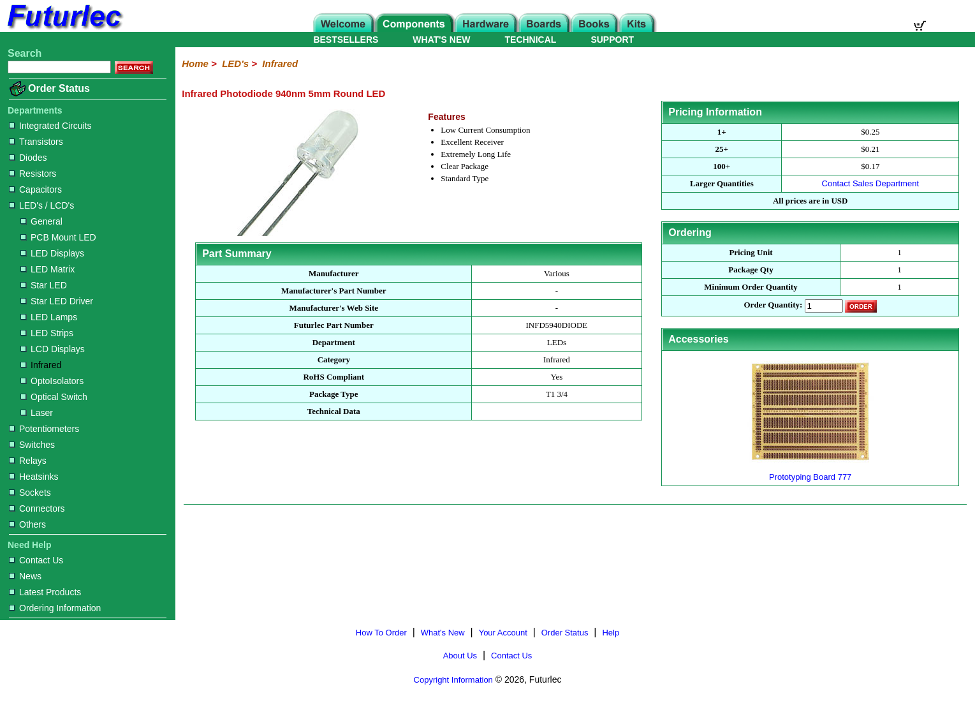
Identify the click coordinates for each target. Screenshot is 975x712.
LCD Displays (52, 349)
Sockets (30, 492)
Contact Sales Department (870, 183)
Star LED (43, 285)
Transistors (36, 142)
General (41, 221)
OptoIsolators (52, 381)
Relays (28, 461)
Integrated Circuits (50, 126)
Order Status (59, 88)
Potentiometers (44, 429)
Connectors (37, 508)
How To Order (381, 632)
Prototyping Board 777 (810, 472)
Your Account (503, 632)
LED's (235, 63)
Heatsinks (33, 476)
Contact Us (36, 560)
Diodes (28, 157)
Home (195, 63)
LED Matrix (47, 269)
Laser (36, 413)
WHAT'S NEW (441, 39)
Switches (32, 445)
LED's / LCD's (41, 205)
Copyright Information (453, 680)
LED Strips (46, 333)
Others (27, 524)
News (25, 576)
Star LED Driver (56, 301)
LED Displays (52, 253)
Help (610, 632)
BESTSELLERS (345, 39)
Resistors (32, 173)
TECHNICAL (531, 39)
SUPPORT (612, 39)
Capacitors (35, 189)
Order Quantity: (773, 305)
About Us (460, 655)
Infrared (40, 365)
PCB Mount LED (58, 237)
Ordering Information (55, 608)
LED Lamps (48, 317)
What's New (443, 632)
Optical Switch (53, 397)
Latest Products (45, 592)
